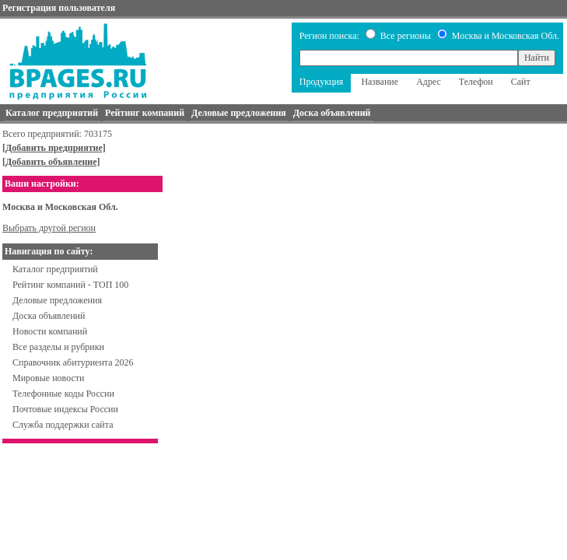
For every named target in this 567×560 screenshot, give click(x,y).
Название (379, 81)
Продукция (321, 81)
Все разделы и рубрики (58, 346)
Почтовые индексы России (65, 409)
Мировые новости (48, 378)
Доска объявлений (48, 315)
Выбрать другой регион (49, 227)
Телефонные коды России (63, 393)
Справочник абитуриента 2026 (73, 362)
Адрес (428, 81)
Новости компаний (49, 331)
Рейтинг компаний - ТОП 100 (70, 284)
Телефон (476, 81)
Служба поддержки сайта (63, 424)
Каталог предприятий (55, 269)
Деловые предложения (57, 300)
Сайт (520, 81)
